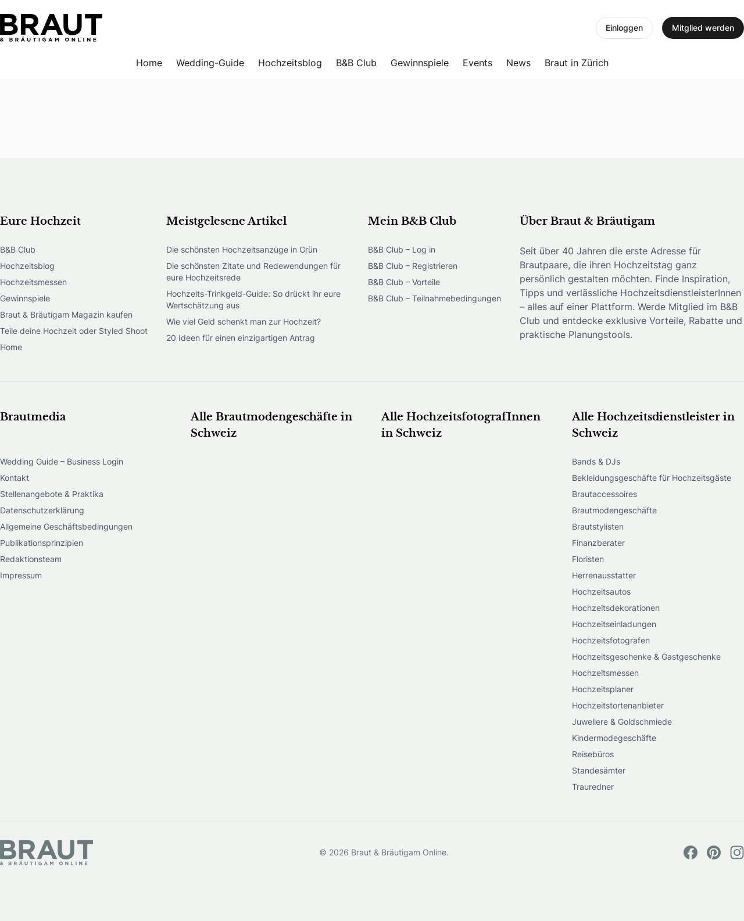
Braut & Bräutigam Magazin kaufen (66, 314)
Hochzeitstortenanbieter (618, 705)
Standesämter (598, 770)
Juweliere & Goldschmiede (622, 721)
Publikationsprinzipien (41, 542)
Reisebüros (593, 754)
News (518, 62)
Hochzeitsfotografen (611, 640)
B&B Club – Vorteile (404, 281)
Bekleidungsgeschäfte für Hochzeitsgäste (651, 477)
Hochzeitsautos (601, 591)
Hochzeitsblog (290, 62)
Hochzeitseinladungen (614, 623)
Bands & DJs (596, 461)
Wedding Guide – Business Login (61, 461)
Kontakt (14, 477)
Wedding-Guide (210, 62)
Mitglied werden (703, 27)
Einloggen (624, 27)
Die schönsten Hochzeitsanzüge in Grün (241, 249)
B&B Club (356, 62)
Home (149, 62)
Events (477, 62)
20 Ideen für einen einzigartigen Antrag (240, 337)
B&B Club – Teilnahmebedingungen (434, 298)
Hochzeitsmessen (33, 281)
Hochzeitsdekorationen (616, 607)
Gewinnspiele (420, 62)
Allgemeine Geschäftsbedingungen (66, 526)
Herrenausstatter (604, 575)
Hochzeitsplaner (603, 689)
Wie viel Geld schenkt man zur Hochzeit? (243, 321)
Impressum (21, 575)
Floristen (588, 558)
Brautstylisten (598, 526)
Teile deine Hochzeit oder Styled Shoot (74, 330)
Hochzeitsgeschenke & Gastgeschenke (646, 656)
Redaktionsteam (31, 558)
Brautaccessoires (604, 493)
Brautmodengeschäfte (614, 510)
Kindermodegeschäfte (614, 737)
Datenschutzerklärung (42, 510)
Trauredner (593, 786)
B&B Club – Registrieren (412, 265)
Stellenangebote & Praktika (51, 493)
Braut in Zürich (577, 62)
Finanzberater (598, 542)
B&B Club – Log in (401, 249)
